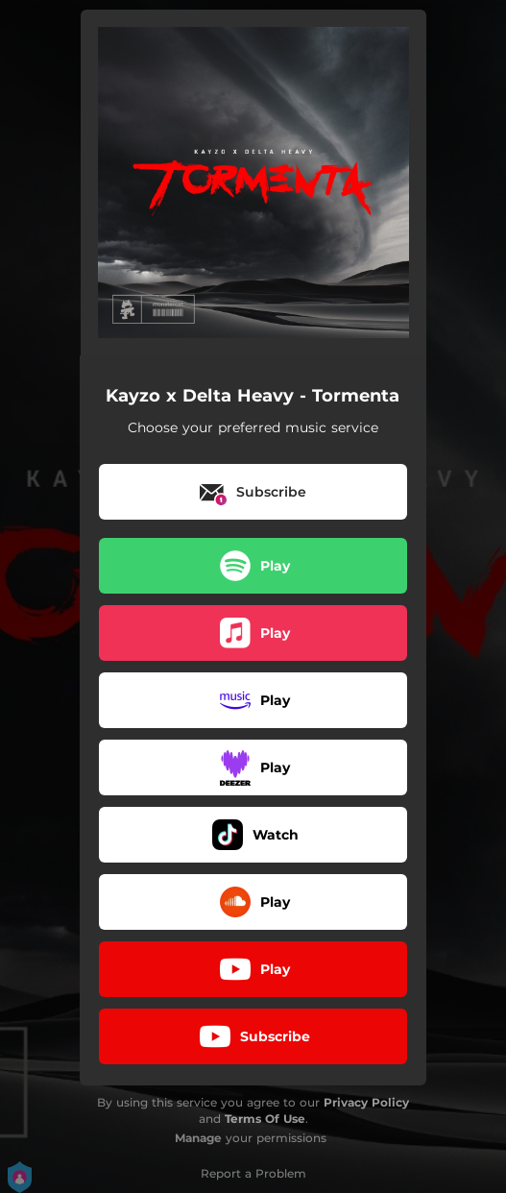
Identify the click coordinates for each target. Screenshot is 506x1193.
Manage (198, 1138)
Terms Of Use (265, 1118)
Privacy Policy (366, 1102)
